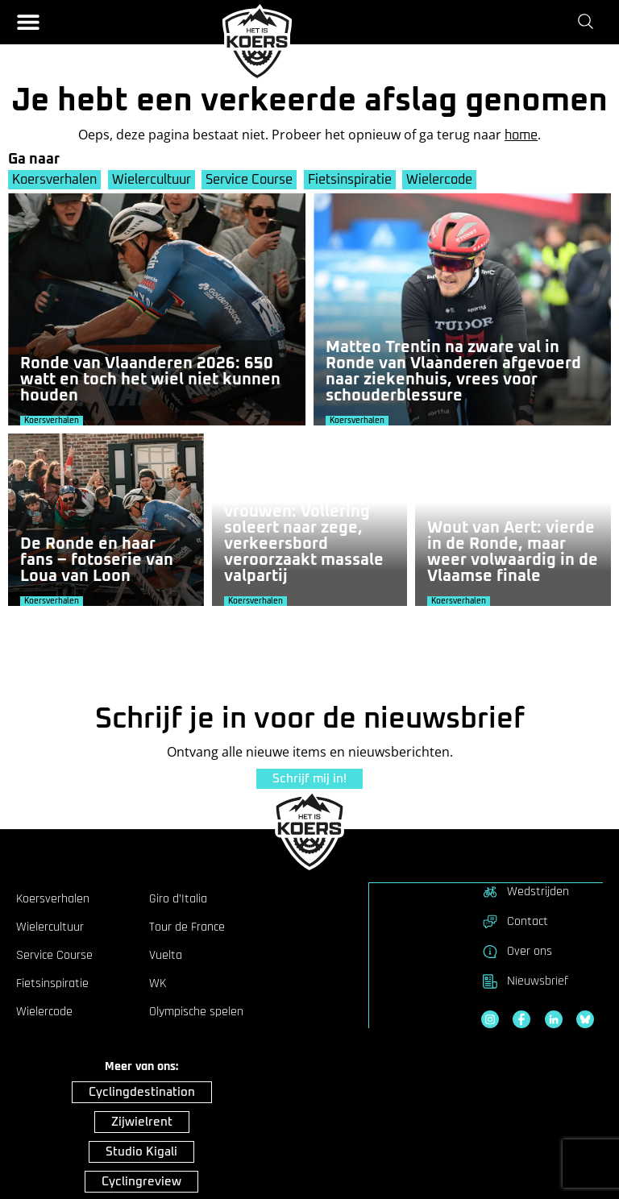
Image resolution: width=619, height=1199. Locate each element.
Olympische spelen (196, 1011)
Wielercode (444, 179)
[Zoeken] (588, 22)
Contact (514, 921)
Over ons (516, 951)
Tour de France (187, 927)
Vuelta (165, 955)
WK (157, 983)
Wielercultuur (152, 179)
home (521, 135)
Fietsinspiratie (353, 179)
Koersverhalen (54, 179)
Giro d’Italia (178, 898)
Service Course (251, 179)
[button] (28, 22)
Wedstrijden (525, 891)
